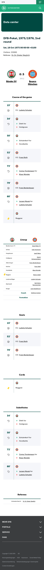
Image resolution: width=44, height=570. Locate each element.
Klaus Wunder (24, 174)
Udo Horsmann (36, 249)
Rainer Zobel (37, 275)
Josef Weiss (37, 253)
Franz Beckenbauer (26, 188)
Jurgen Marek (24, 201)
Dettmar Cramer (36, 293)
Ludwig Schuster (25, 110)
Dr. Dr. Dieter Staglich (20, 55)
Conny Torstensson (26, 171)
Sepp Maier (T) (36, 246)
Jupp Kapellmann (36, 288)
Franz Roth (23, 157)
